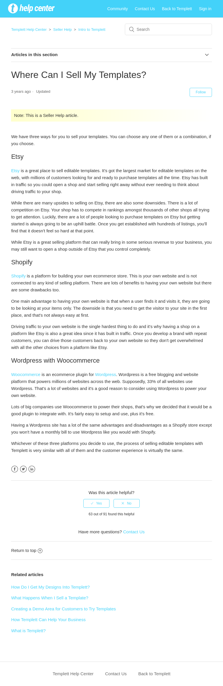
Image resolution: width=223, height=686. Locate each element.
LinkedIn (31, 469)
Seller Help (62, 29)
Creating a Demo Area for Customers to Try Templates (63, 608)
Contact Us (145, 8)
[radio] (96, 503)
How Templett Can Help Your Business (48, 619)
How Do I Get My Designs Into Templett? (50, 587)
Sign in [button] (205, 8)
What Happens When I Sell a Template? (49, 597)
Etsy (15, 170)
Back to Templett (177, 8)
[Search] (168, 29)
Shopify (18, 275)
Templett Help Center (28, 29)
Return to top (26, 550)
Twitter (23, 469)
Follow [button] (201, 92)
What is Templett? (28, 630)
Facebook (14, 469)
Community (117, 8)
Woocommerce (25, 374)
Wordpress (105, 374)
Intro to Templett (91, 29)
